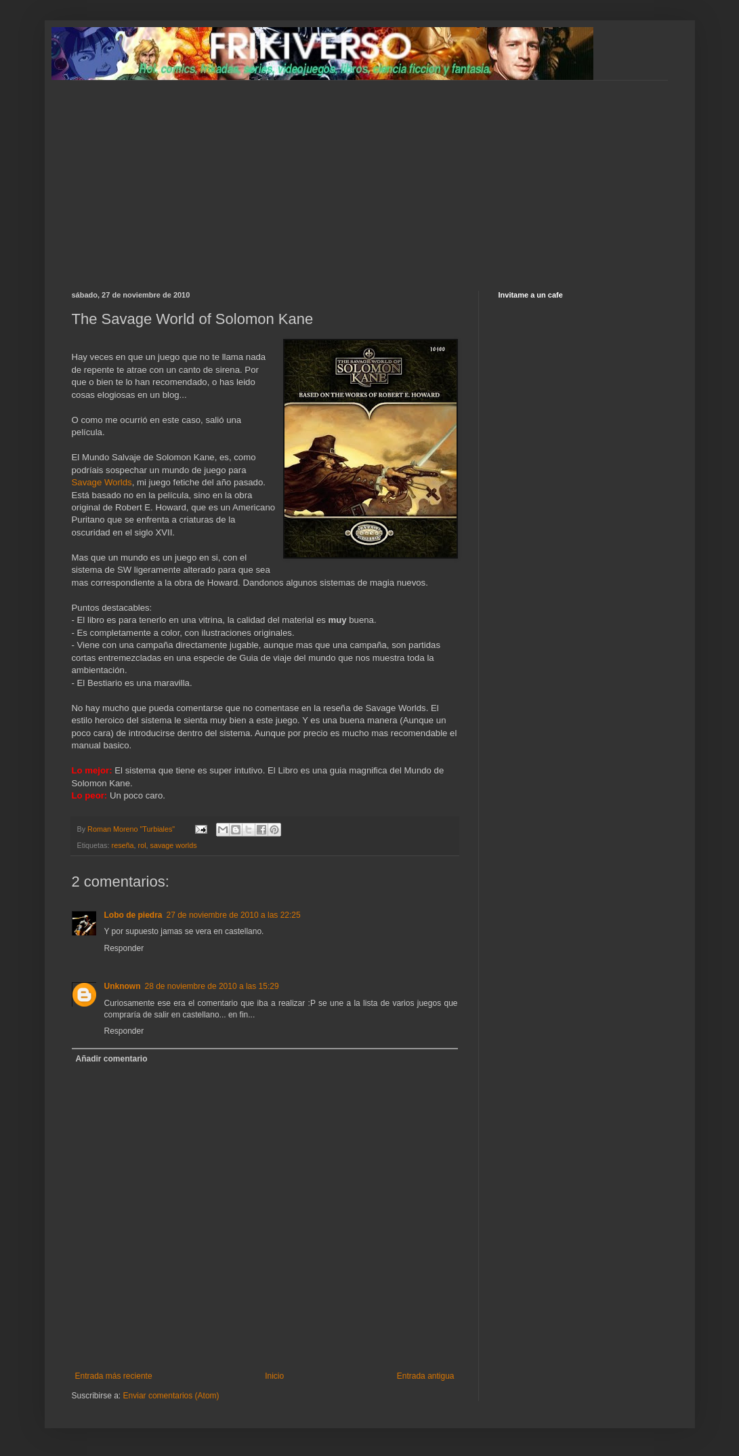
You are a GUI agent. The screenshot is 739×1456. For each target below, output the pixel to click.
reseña (123, 845)
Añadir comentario (112, 1059)
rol (142, 845)
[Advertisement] (370, 175)
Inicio (274, 1376)
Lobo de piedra (133, 915)
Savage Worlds (102, 482)
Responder (124, 948)
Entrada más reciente (113, 1376)
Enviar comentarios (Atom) (171, 1395)
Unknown (122, 986)
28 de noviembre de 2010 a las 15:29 (212, 986)
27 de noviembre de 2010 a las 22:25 (234, 915)
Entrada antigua (426, 1376)
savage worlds (173, 845)
